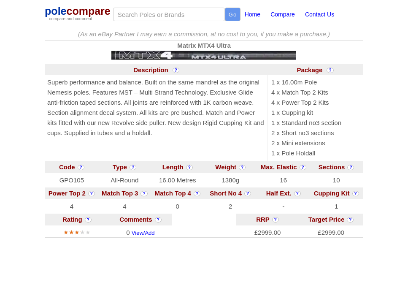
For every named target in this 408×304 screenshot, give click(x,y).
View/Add (143, 233)
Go (233, 14)
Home (252, 14)
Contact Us (319, 14)
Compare (282, 14)
